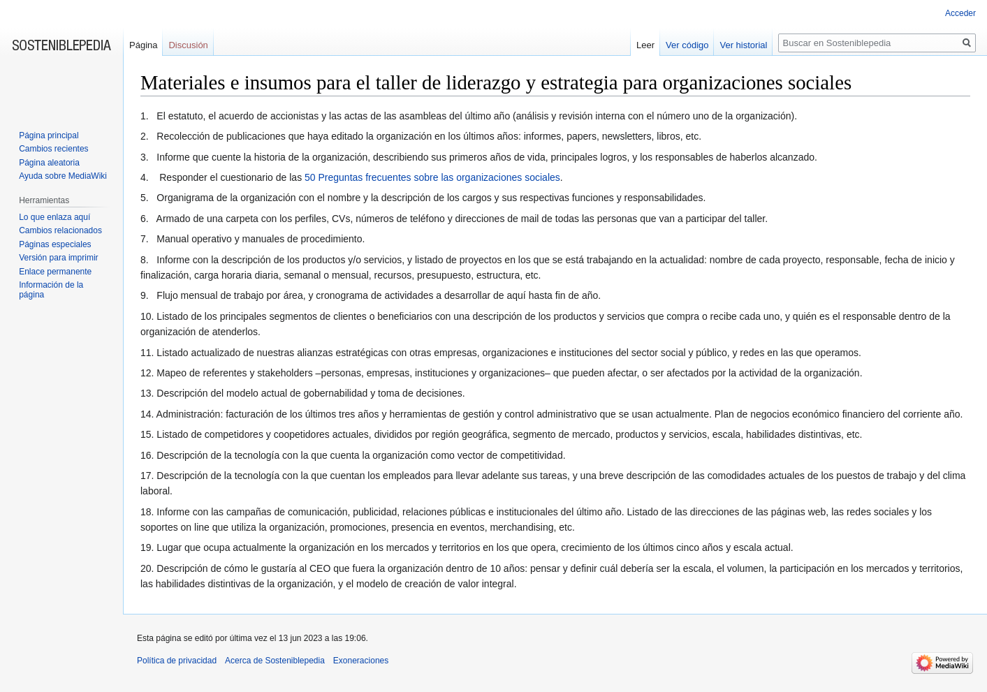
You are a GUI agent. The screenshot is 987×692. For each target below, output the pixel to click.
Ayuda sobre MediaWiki (63, 176)
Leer (645, 45)
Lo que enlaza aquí (54, 217)
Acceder (960, 13)
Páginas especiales (55, 244)
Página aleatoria (49, 163)
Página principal (48, 135)
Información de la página (51, 290)
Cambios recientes (53, 149)
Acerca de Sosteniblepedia (275, 660)
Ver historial (743, 45)
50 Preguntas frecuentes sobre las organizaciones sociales (432, 177)
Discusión (187, 45)
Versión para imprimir (58, 258)
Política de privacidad (177, 660)
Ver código (687, 45)
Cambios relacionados (60, 230)
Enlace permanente (55, 272)
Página (143, 45)
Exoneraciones (360, 660)
